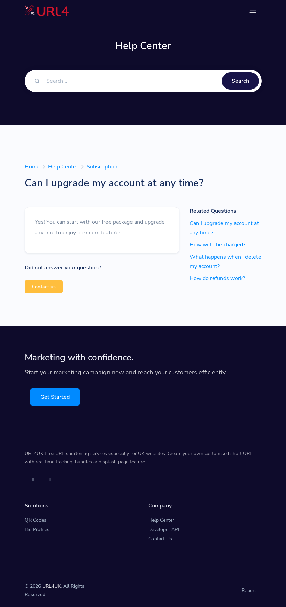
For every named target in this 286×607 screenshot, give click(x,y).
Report (249, 590)
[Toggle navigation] (253, 10)
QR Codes (35, 520)
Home (32, 167)
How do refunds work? (217, 278)
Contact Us (160, 539)
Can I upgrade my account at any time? (224, 228)
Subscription (102, 167)
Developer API (163, 529)
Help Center (63, 167)
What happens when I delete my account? (225, 261)
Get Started (55, 397)
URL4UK (51, 586)
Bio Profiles (37, 529)
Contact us (44, 286)
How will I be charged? (217, 244)
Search (240, 81)
